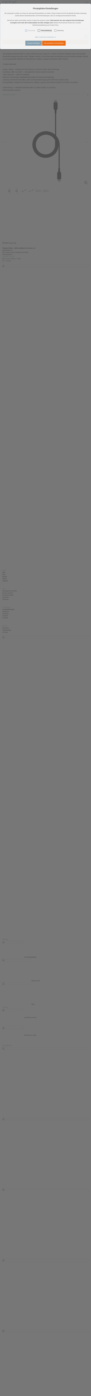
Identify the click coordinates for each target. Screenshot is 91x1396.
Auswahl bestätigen (33, 43)
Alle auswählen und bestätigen (54, 43)
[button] (45, 37)
